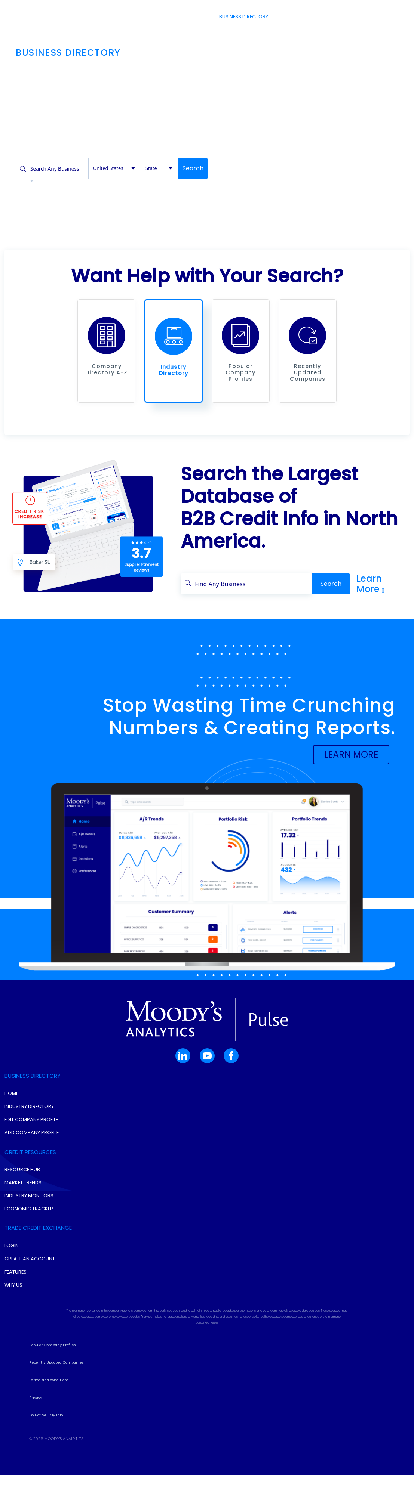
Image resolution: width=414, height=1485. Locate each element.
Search (193, 168)
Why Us (13, 1299)
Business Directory (243, 16)
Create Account (334, 16)
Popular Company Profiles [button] (52, 1358)
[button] (106, 342)
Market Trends (23, 1196)
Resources (290, 16)
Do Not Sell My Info (46, 1428)
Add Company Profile (31, 1146)
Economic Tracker (28, 1222)
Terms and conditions (49, 1393)
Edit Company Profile (31, 1133)
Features (15, 1286)
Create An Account (29, 1272)
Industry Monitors (28, 1209)
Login (370, 16)
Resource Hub (22, 1183)
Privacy (35, 1411)
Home (11, 1107)
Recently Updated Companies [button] (56, 1376)
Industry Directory (29, 1120)
